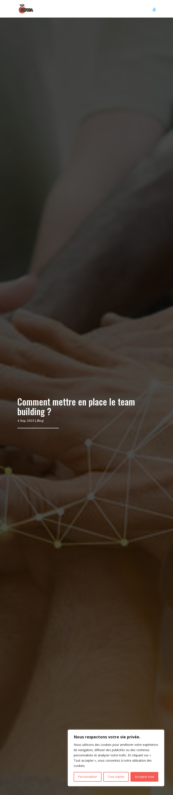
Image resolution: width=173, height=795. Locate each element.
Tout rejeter (116, 777)
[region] (116, 758)
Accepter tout (144, 777)
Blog (40, 421)
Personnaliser (87, 777)
